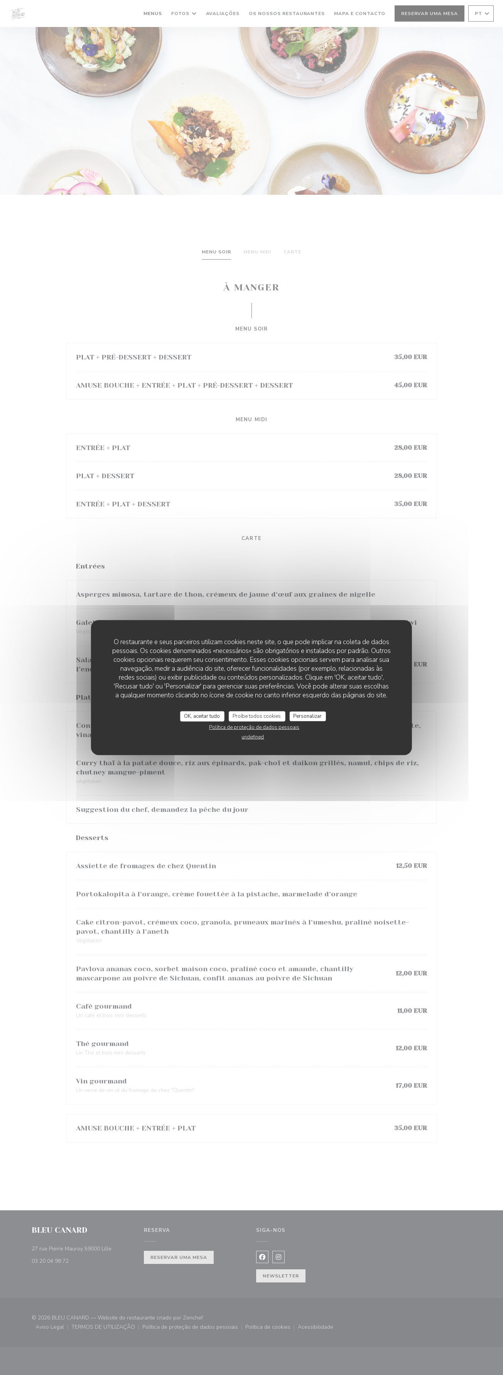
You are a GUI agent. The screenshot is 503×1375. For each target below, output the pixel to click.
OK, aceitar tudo (202, 715)
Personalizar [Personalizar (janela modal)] (307, 715)
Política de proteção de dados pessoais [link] (254, 727)
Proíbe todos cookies (257, 715)
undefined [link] (252, 737)
